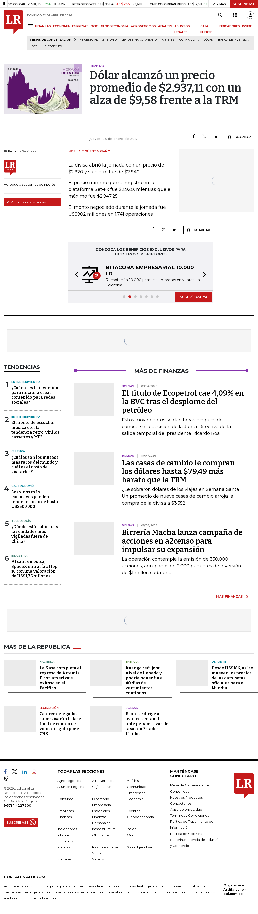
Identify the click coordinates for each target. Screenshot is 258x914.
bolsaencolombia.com (188, 886)
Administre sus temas (26, 202)
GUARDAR (239, 137)
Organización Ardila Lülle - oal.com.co (235, 889)
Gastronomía (22, 486)
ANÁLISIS (165, 26)
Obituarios (100, 835)
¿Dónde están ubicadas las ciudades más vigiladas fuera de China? (34, 534)
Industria (19, 555)
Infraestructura (104, 828)
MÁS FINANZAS (229, 596)
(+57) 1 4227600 (17, 805)
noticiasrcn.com (177, 892)
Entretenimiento (25, 382)
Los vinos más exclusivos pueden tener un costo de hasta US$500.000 (34, 499)
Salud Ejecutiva (139, 847)
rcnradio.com (147, 892)
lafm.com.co (205, 892)
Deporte (219, 661)
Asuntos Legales (70, 786)
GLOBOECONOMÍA (114, 26)
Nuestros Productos (186, 797)
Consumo (65, 798)
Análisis (133, 780)
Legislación (49, 707)
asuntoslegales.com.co (23, 886)
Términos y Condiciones (189, 815)
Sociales (64, 859)
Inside (132, 828)
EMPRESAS (80, 26)
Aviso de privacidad (186, 809)
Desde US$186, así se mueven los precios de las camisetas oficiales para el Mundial (232, 677)
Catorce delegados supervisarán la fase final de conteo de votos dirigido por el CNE (60, 723)
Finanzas (64, 816)
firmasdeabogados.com (145, 886)
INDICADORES (229, 26)
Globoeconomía (140, 816)
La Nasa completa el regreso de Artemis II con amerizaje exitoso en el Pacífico (60, 677)
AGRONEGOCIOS (143, 26)
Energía (132, 661)
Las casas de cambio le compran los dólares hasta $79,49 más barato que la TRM (178, 471)
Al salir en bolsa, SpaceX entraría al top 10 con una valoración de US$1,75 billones (34, 568)
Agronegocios (69, 780)
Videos (98, 859)
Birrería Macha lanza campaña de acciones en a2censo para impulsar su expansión (182, 541)
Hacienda (47, 661)
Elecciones (53, 46)
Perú (36, 46)
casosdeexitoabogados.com (27, 892)
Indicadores (67, 828)
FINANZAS (43, 26)
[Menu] (31, 25)
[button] (75, 275)
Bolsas (132, 707)
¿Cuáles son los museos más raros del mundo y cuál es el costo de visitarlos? (34, 464)
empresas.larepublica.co (100, 886)
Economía (135, 798)
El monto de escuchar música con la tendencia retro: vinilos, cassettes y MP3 (35, 429)
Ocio (131, 835)
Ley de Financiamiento (139, 39)
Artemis (168, 39)
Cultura (18, 451)
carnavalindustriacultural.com (80, 892)
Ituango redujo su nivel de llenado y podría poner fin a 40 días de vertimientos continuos (144, 680)
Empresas (65, 810)
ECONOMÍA (61, 26)
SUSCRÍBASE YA (193, 297)
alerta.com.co (15, 898)
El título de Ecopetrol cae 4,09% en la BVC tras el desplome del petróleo (183, 402)
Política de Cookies (186, 833)
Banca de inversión (233, 39)
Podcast (64, 847)
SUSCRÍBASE (244, 4)
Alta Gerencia (103, 780)
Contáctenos (180, 803)
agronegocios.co (61, 886)
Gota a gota (189, 39)
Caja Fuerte (101, 786)
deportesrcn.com (46, 898)
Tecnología (21, 521)
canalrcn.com (120, 892)
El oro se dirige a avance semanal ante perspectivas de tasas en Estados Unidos (147, 723)
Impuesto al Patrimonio (98, 39)
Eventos (133, 810)
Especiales (101, 810)
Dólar (208, 39)
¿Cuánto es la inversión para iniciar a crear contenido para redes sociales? (34, 395)
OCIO (95, 26)
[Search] (220, 15)
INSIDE (247, 26)
